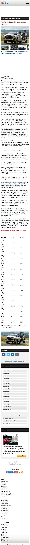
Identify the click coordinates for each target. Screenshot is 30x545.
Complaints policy (5, 540)
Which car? (3, 507)
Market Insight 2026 (7, 409)
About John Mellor (5, 537)
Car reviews (3, 483)
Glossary (3, 518)
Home (2, 479)
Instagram (21, 361)
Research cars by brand (6, 505)
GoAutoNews (4, 527)
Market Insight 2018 (7, 388)
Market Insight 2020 (7, 393)
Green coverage (4, 510)
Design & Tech (4, 531)
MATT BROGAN (10, 78)
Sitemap (3, 496)
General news (4, 513)
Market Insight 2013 (7, 376)
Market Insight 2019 (7, 391)
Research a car (4, 502)
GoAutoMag (4, 529)
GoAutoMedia (4, 524)
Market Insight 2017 (7, 386)
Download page (21, 455)
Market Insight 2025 (7, 406)
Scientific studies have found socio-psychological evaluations (13, 182)
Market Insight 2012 (7, 373)
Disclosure (3, 539)
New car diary (4, 508)
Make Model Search (5, 491)
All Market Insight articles (8, 418)
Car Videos (3, 484)
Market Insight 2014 (7, 378)
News (2, 489)
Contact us (3, 536)
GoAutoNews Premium (6, 526)
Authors (2, 534)
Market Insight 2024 (7, 404)
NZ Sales (3, 517)
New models (3, 486)
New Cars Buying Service (7, 494)
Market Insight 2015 (7, 381)
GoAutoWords (4, 532)
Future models (4, 488)
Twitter (14, 361)
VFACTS (3, 515)
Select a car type (4, 503)
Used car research (5, 512)
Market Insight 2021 (7, 396)
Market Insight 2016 (7, 383)
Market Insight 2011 (7, 371)
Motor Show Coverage (6, 493)
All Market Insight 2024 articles (9, 420)
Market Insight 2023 (7, 401)
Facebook (8, 361)
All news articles (6, 423)
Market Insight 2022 (7, 399)
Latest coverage (4, 481)
